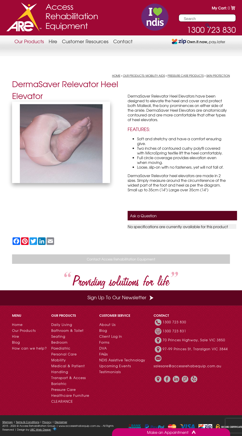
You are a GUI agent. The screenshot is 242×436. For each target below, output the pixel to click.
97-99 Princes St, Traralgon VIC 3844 (195, 348)
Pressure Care (63, 389)
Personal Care (64, 354)
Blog (16, 342)
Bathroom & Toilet (67, 330)
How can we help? (29, 348)
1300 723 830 (174, 322)
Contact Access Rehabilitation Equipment (121, 259)
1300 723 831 (174, 331)
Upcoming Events (115, 365)
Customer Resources (85, 41)
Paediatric (60, 348)
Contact (123, 41)
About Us (107, 324)
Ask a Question (143, 215)
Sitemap (7, 422)
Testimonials (110, 371)
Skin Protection (218, 75)
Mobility (58, 360)
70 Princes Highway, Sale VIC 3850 (194, 340)
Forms (104, 342)
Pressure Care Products (186, 75)
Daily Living (61, 324)
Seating (58, 336)
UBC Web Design (40, 429)
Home (116, 75)
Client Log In (110, 336)
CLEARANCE (62, 401)
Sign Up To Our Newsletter (121, 297)
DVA (103, 348)
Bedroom (59, 342)
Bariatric (59, 383)
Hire (53, 41)
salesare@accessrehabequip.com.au (187, 365)
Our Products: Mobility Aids (144, 75)
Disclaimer (61, 422)
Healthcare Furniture (70, 395)
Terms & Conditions (27, 422)
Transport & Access (68, 377)
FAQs (103, 354)
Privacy (47, 422)
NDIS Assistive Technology (122, 360)
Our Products (29, 41)
